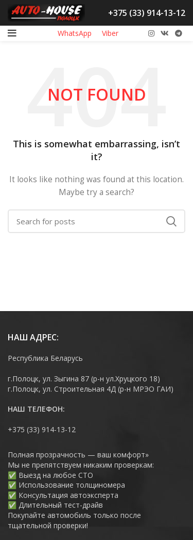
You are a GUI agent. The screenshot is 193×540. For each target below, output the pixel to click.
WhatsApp (75, 33)
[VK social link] (164, 33)
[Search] (96, 221)
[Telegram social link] (178, 33)
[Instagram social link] (151, 33)
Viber (110, 33)
